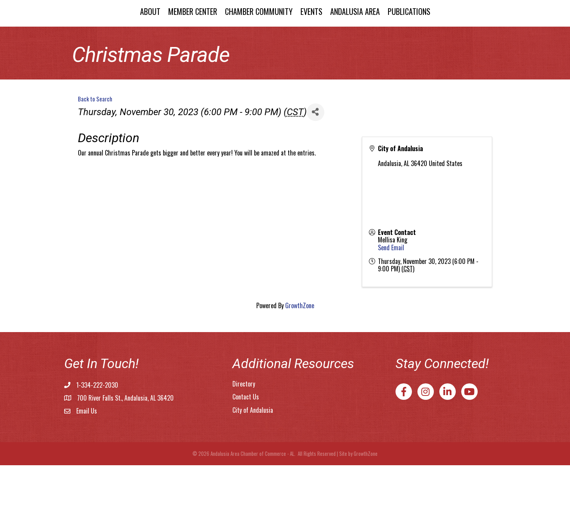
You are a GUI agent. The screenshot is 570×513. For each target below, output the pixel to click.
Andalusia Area (421, 34)
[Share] (315, 160)
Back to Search (95, 147)
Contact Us (245, 444)
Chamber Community (192, 34)
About (83, 34)
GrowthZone (299, 353)
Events (378, 34)
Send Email (391, 295)
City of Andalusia (252, 457)
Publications (475, 34)
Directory (243, 431)
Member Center (125, 34)
